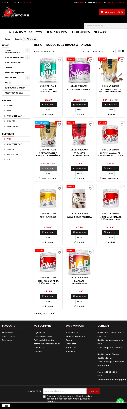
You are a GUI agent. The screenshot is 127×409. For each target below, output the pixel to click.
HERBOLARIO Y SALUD (56, 31)
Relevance (104, 51)
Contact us (39, 347)
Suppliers (8, 134)
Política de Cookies (43, 336)
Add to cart (48, 104)
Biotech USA (12, 126)
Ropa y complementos (12, 51)
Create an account (116, 2)
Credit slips (71, 343)
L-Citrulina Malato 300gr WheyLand (111, 218)
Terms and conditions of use (47, 343)
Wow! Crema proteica (79, 217)
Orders (69, 340)
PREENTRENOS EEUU (80, 31)
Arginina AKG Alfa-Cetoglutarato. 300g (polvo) (110, 155)
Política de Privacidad (44, 340)
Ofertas (8, 67)
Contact (6, 2)
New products (8, 336)
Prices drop (7, 332)
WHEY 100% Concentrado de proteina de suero (79, 155)
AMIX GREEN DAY (14, 116)
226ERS (10, 105)
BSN (8, 159)
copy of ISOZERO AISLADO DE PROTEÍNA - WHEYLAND (48, 155)
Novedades (10, 77)
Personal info (72, 332)
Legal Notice (40, 332)
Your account (75, 325)
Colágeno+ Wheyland (79, 89)
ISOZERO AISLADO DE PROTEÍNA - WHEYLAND (110, 90)
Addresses (71, 347)
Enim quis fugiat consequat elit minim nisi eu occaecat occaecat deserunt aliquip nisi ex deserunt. (69, 399)
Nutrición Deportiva (20, 31)
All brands (100, 31)
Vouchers (70, 351)
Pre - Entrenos (48, 217)
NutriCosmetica (12, 62)
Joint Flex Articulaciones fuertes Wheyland (48, 91)
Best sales (7, 340)
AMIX (8, 110)
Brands (6, 100)
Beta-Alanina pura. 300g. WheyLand (48, 282)
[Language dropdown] (80, 2)
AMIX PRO (11, 121)
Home (5, 45)
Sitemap (38, 351)
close (5, 406)
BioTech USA (12, 154)
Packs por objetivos (14, 72)
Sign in (100, 2)
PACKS (38, 31)
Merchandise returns (75, 336)
